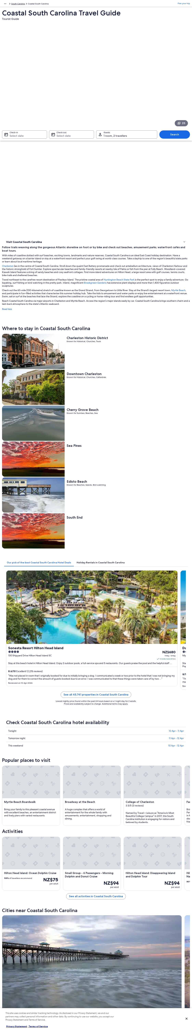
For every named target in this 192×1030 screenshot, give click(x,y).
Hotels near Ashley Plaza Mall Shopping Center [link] (35, 825)
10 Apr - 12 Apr (176, 440)
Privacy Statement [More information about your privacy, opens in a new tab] (16, 1026)
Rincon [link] (148, 873)
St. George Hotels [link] (106, 831)
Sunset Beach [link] (105, 867)
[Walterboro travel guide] (119, 716)
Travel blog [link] (57, 1000)
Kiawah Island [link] (59, 860)
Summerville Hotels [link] (20, 831)
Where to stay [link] (13, 131)
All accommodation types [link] (64, 995)
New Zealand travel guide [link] (64, 962)
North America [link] (9, 4)
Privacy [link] (103, 962)
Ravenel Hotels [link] (18, 812)
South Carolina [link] (51, 4)
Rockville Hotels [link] (18, 805)
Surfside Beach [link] (153, 854)
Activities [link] (11, 135)
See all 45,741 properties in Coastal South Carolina (119, 393)
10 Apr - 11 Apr (176, 425)
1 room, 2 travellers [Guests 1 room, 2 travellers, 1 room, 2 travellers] (115, 88)
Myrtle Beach (87, 147)
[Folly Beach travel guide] (72, 716)
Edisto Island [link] (152, 867)
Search (176, 86)
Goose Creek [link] (12, 860)
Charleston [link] (57, 867)
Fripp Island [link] (11, 873)
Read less (54, 166)
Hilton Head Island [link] (62, 873)
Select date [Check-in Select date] (15, 88)
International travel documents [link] (160, 984)
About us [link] (9, 962)
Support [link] (150, 962)
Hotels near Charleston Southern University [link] (120, 812)
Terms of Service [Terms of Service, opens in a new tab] (38, 1026)
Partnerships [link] (11, 978)
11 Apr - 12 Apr (176, 432)
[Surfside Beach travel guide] (72, 751)
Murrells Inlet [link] (105, 854)
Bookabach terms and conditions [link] (115, 984)
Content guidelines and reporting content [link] (119, 995)
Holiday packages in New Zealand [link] (68, 978)
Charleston (55, 117)
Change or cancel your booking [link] (160, 967)
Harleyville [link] (57, 879)
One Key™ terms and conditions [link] (114, 978)
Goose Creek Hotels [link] (107, 825)
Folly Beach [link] (11, 854)
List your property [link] (13, 973)
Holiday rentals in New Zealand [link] (67, 973)
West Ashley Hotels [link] (107, 818)
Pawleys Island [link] (153, 860)
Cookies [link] (103, 967)
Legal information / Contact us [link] (113, 989)
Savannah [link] (10, 879)
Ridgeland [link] (10, 867)
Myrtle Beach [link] (105, 873)
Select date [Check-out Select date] (63, 88)
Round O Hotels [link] (18, 818)
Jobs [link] (7, 967)
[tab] (86, 301)
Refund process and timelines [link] (160, 973)
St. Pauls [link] (102, 860)
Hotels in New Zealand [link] (63, 967)
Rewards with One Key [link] (63, 1006)
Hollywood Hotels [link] (106, 805)
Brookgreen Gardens (60, 140)
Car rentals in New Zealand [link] (64, 989)
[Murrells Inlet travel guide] (167, 716)
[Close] (186, 1018)
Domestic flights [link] (60, 984)
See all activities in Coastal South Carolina (119, 689)
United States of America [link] (30, 4)
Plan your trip (184, 4)
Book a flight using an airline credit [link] (162, 978)
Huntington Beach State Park (166, 134)
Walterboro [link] (58, 854)
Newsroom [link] (10, 984)
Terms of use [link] (105, 973)
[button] (96, 783)
